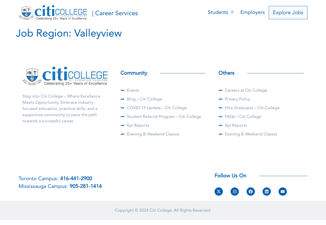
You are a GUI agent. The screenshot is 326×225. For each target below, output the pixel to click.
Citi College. (161, 210)
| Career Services (115, 13)
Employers (254, 12)
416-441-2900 (76, 178)
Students (221, 12)
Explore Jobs (289, 12)
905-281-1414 (86, 186)
